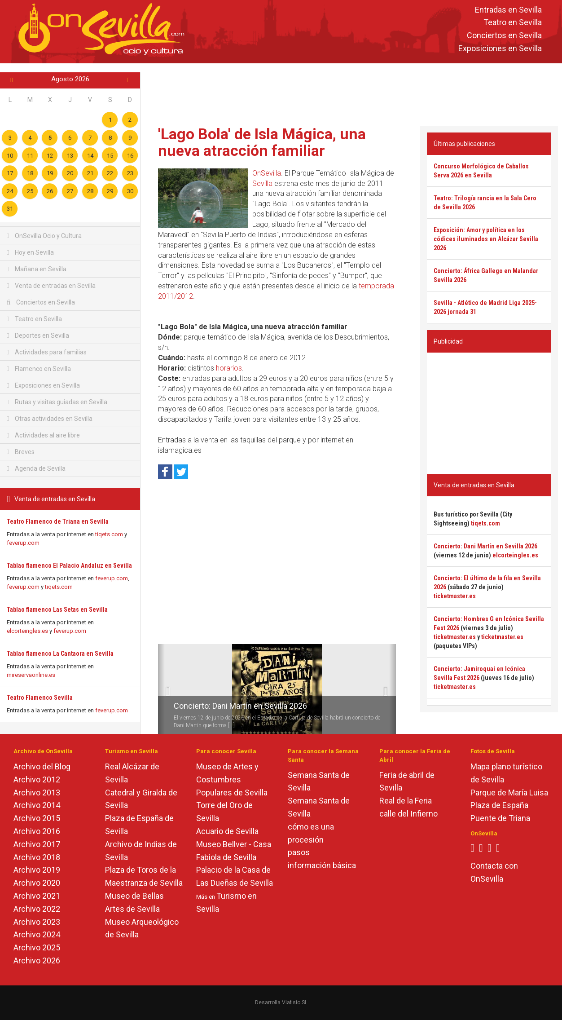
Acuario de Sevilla (227, 831)
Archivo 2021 (36, 896)
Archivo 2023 (36, 922)
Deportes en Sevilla (38, 335)
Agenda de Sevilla (36, 468)
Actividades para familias (47, 352)
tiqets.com (109, 534)
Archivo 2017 (36, 844)
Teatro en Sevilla (512, 22)
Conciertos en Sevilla (504, 35)
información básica (322, 865)
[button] (161, 689)
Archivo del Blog (41, 766)
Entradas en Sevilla (508, 9)
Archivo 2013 (36, 792)
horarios (229, 368)
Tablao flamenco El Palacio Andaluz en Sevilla (69, 565)
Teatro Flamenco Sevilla (40, 697)
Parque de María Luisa (509, 792)
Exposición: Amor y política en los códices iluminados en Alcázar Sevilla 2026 (486, 239)
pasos (299, 852)
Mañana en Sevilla (36, 269)
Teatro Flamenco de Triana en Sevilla (58, 521)
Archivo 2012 (36, 779)
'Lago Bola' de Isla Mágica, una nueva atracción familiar (262, 142)
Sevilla (262, 183)
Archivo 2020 (36, 883)
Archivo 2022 (36, 909)
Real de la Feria (405, 800)
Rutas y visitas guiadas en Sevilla (57, 402)
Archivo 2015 (36, 818)
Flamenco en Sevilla (39, 368)
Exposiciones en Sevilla (500, 48)
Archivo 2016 (36, 831)
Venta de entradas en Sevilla (51, 285)
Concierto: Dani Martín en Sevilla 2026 (240, 706)
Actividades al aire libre (43, 435)
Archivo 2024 (36, 934)
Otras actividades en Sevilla (49, 418)
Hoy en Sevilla (30, 252)
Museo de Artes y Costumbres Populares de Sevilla (232, 779)
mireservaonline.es (31, 674)
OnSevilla (266, 173)
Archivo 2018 (36, 857)
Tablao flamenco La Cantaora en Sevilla (60, 653)
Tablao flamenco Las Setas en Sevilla (57, 609)
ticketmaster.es (455, 596)
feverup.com (23, 542)
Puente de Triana (500, 818)
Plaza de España (499, 805)
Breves (21, 451)
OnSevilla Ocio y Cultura (44, 235)
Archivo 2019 (36, 869)
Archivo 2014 (36, 805)
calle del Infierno (408, 813)
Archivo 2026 (36, 960)
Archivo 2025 (36, 947)
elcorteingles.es (27, 630)
